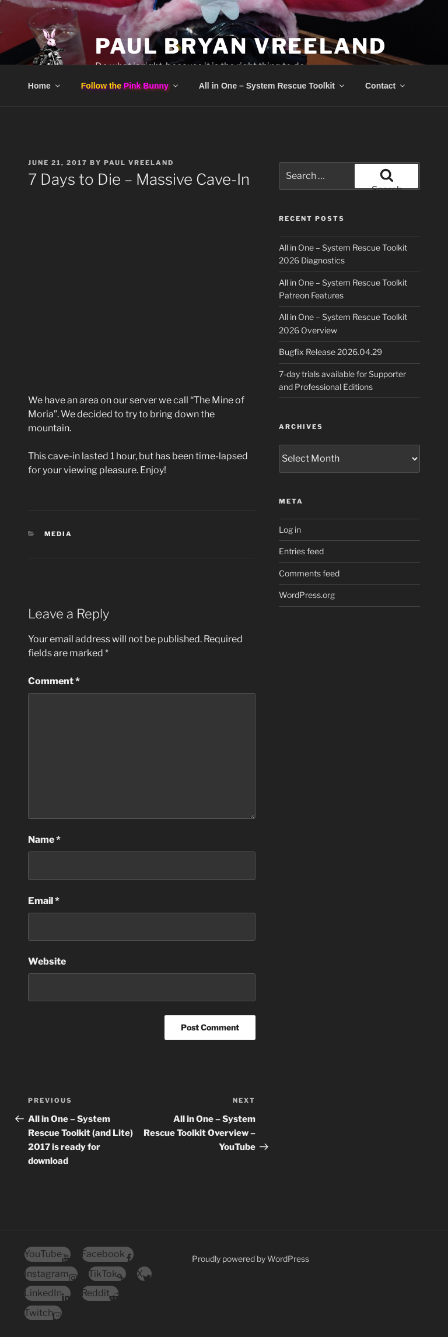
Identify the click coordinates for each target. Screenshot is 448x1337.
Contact (386, 85)
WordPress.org (307, 595)
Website (47, 961)
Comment (54, 681)
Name (44, 839)
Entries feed (301, 551)
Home (45, 85)
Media (58, 534)
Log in (290, 529)
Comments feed (309, 573)
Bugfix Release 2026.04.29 (330, 352)
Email (44, 900)
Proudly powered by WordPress (250, 1259)
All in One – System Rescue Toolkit (272, 85)
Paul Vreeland (139, 163)
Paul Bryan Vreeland (241, 46)
